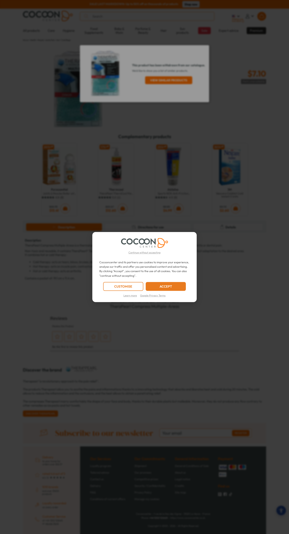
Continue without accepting (144, 252)
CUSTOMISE (123, 286)
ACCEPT (166, 286)
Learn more (130, 295)
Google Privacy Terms (153, 295)
